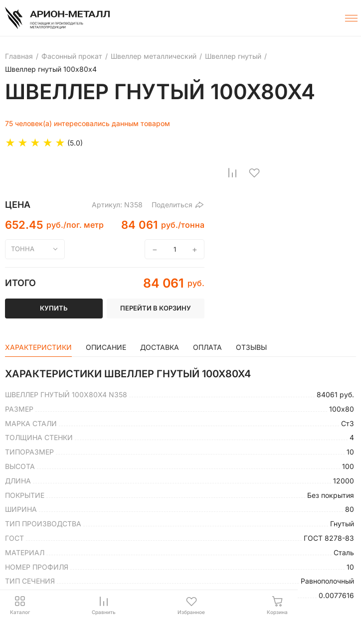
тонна (22, 249)
